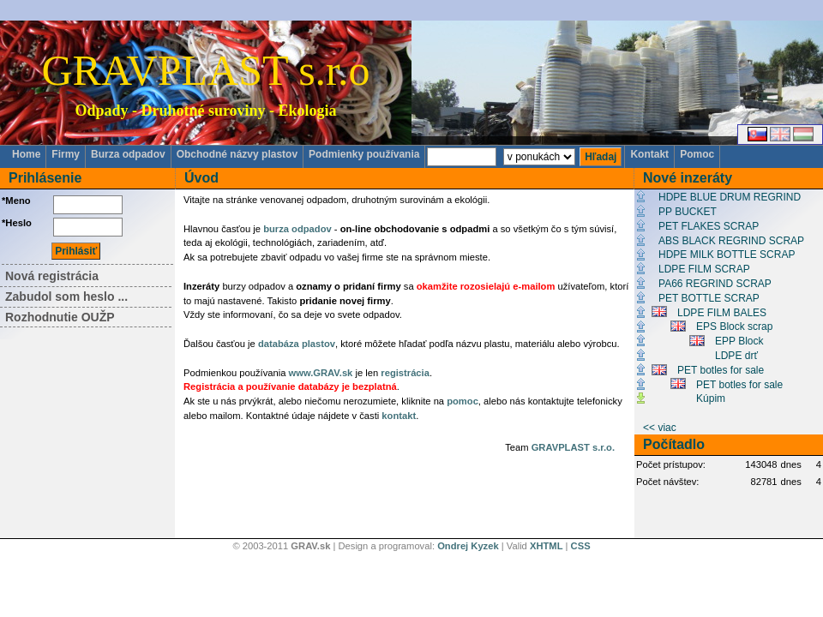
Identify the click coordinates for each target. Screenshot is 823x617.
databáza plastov (296, 343)
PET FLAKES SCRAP (708, 226)
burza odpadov (297, 229)
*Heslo (17, 223)
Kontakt (649, 154)
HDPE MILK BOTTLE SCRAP (726, 255)
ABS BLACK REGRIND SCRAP (731, 241)
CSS (581, 546)
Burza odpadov (128, 154)
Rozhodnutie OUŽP (60, 317)
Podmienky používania (364, 154)
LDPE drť (736, 356)
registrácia (405, 373)
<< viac (659, 428)
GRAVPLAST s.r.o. (573, 447)
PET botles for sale (720, 370)
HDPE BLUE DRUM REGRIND (729, 197)
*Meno (16, 200)
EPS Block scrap (734, 326)
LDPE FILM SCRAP (704, 269)
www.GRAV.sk (321, 373)
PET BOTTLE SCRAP (709, 298)
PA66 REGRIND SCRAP (715, 284)
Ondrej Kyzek (468, 546)
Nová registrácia (52, 276)
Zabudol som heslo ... (66, 296)
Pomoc (697, 154)
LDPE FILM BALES (721, 313)
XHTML (546, 546)
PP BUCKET (687, 212)
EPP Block (739, 341)
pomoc (462, 401)
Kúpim (710, 398)
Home (26, 154)
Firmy (65, 154)
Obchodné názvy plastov (237, 154)
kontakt (398, 415)
